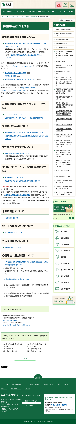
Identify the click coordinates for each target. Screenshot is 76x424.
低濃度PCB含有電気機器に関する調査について (64, 181)
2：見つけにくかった (35, 351)
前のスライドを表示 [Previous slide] (70, 218)
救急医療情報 (65, 238)
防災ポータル (65, 231)
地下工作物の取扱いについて (15, 232)
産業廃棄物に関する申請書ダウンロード (18, 279)
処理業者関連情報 (61, 43)
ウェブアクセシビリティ (64, 384)
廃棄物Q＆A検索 (12, 76)
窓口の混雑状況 (65, 263)
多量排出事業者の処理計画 (64, 124)
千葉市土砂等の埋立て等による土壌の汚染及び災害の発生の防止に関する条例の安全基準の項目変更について (64, 81)
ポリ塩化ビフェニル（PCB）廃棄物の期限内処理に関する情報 (64, 105)
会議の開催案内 (65, 289)
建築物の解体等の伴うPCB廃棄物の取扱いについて (23, 181)
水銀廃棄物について (12, 218)
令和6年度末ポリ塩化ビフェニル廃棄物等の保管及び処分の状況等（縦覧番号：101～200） (64, 153)
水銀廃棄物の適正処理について (64, 72)
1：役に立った (8, 349)
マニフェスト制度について (14, 114)
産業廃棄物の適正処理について (17, 73)
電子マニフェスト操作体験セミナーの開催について (64, 193)
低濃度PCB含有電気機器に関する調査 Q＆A (64, 187)
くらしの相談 (65, 276)
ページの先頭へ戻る (38, 377)
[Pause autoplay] (55, 218)
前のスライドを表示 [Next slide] (73, 218)
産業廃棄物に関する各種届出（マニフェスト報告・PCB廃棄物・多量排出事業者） (64, 54)
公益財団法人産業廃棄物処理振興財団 (21, 195)
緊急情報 (59, 6)
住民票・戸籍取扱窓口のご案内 (63, 214)
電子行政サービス (66, 250)
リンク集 (27, 388)
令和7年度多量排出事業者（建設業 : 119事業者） (64, 135)
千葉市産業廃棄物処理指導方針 (64, 34)
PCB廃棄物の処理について (14, 177)
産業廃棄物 (34, 16)
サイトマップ (4, 384)
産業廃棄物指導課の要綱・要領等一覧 (64, 129)
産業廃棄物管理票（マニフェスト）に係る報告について (24, 118)
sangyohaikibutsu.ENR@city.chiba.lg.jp (16, 325)
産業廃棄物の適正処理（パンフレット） (64, 98)
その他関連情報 (61, 61)
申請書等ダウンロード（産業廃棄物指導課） (64, 66)
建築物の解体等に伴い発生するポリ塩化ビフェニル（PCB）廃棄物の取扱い (64, 113)
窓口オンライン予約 (67, 269)
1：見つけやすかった (35, 349)
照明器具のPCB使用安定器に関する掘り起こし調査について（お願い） (64, 91)
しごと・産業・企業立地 (22, 16)
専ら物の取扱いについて (13, 247)
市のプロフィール (16, 388)
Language (65, 6)
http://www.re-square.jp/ (22, 66)
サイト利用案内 (16, 384)
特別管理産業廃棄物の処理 (64, 29)
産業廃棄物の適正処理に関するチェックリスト (23, 79)
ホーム (4, 16)
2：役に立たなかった (11, 351)
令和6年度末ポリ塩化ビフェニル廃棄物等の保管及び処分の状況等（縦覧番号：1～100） (64, 143)
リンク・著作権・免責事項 (32, 384)
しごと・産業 (10, 16)
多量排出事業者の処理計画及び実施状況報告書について (24, 132)
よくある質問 (65, 282)
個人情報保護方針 (48, 384)
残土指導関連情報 (61, 47)
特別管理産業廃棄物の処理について (17, 153)
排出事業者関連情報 (62, 39)
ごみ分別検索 (65, 244)
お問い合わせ (29, 405)
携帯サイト (4, 388)
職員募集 (63, 257)
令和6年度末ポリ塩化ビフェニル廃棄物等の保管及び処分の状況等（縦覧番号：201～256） (64, 163)
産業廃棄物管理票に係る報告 (64, 119)
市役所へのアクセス (31, 401)
